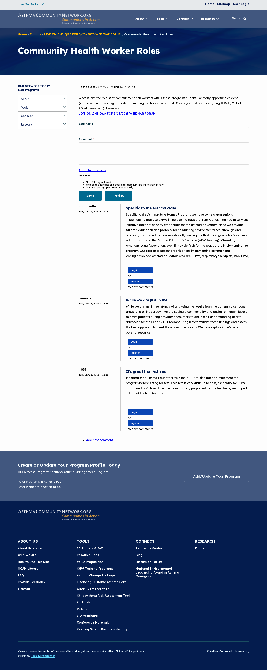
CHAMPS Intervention (93, 589)
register (135, 281)
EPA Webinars (87, 616)
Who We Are (27, 555)
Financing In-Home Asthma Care (101, 582)
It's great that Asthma (146, 371)
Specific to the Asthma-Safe (151, 208)
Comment (86, 139)
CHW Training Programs (95, 568)
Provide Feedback (31, 582)
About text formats (92, 170)
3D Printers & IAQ (90, 548)
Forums (35, 34)
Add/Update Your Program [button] (216, 476)
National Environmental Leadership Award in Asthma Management (157, 572)
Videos (82, 609)
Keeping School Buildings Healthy (102, 629)
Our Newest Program (33, 472)
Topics (199, 548)
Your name (86, 124)
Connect (184, 19)
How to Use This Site (33, 562)
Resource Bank (88, 555)
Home (209, 4)
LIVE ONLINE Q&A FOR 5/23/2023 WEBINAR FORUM (82, 34)
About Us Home (30, 548)
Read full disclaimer (43, 655)
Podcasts (83, 602)
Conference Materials (93, 622)
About (142, 19)
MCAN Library (28, 568)
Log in (134, 270)
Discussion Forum (149, 562)
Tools (162, 19)
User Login (241, 4)
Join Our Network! (31, 4)
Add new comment (99, 440)
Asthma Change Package (96, 575)
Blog (139, 555)
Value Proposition (90, 562)
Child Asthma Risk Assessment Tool (103, 595)
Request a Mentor (149, 548)
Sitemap (223, 4)
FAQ (21, 575)
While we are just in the (146, 300)
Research (210, 19)
